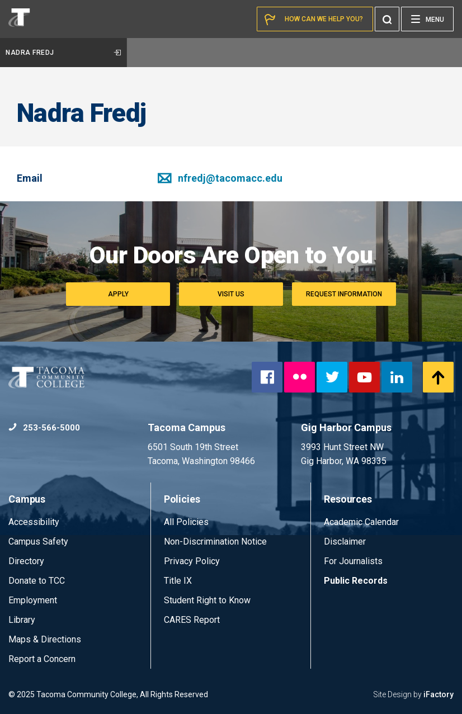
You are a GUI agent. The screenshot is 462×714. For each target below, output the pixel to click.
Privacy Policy (192, 561)
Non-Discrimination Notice (215, 541)
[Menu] (427, 19)
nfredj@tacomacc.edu (219, 178)
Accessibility (33, 522)
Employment (32, 600)
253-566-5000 (44, 428)
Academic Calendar (361, 522)
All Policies (187, 522)
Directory (26, 561)
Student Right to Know (207, 600)
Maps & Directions (44, 639)
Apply (118, 294)
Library (21, 619)
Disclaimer (345, 541)
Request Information (344, 294)
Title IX (178, 580)
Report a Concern (42, 659)
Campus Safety (38, 541)
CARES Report (192, 619)
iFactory (438, 694)
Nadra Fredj (63, 52)
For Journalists (353, 561)
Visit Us (231, 294)
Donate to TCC (36, 580)
